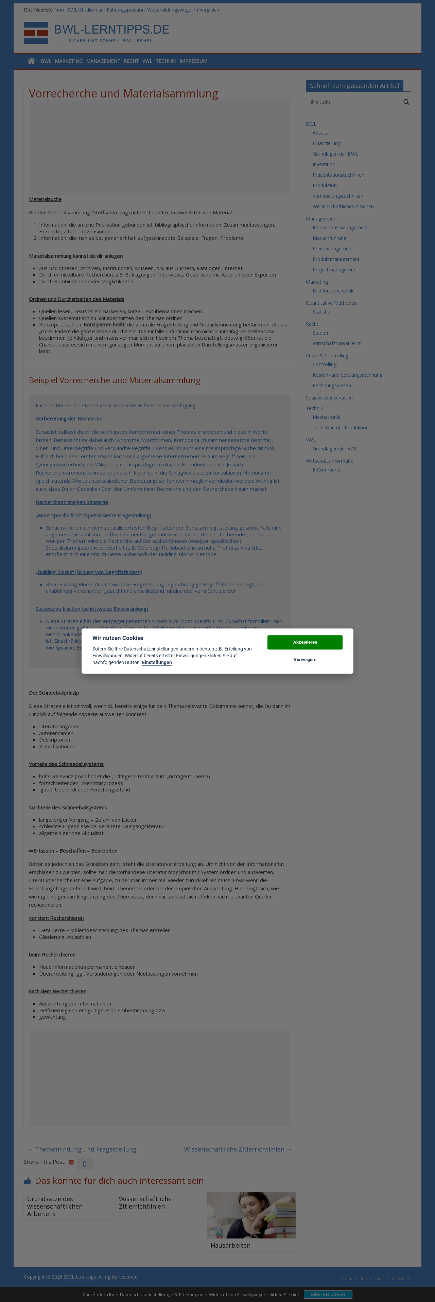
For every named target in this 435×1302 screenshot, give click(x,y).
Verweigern (305, 659)
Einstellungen (157, 662)
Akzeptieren (305, 642)
